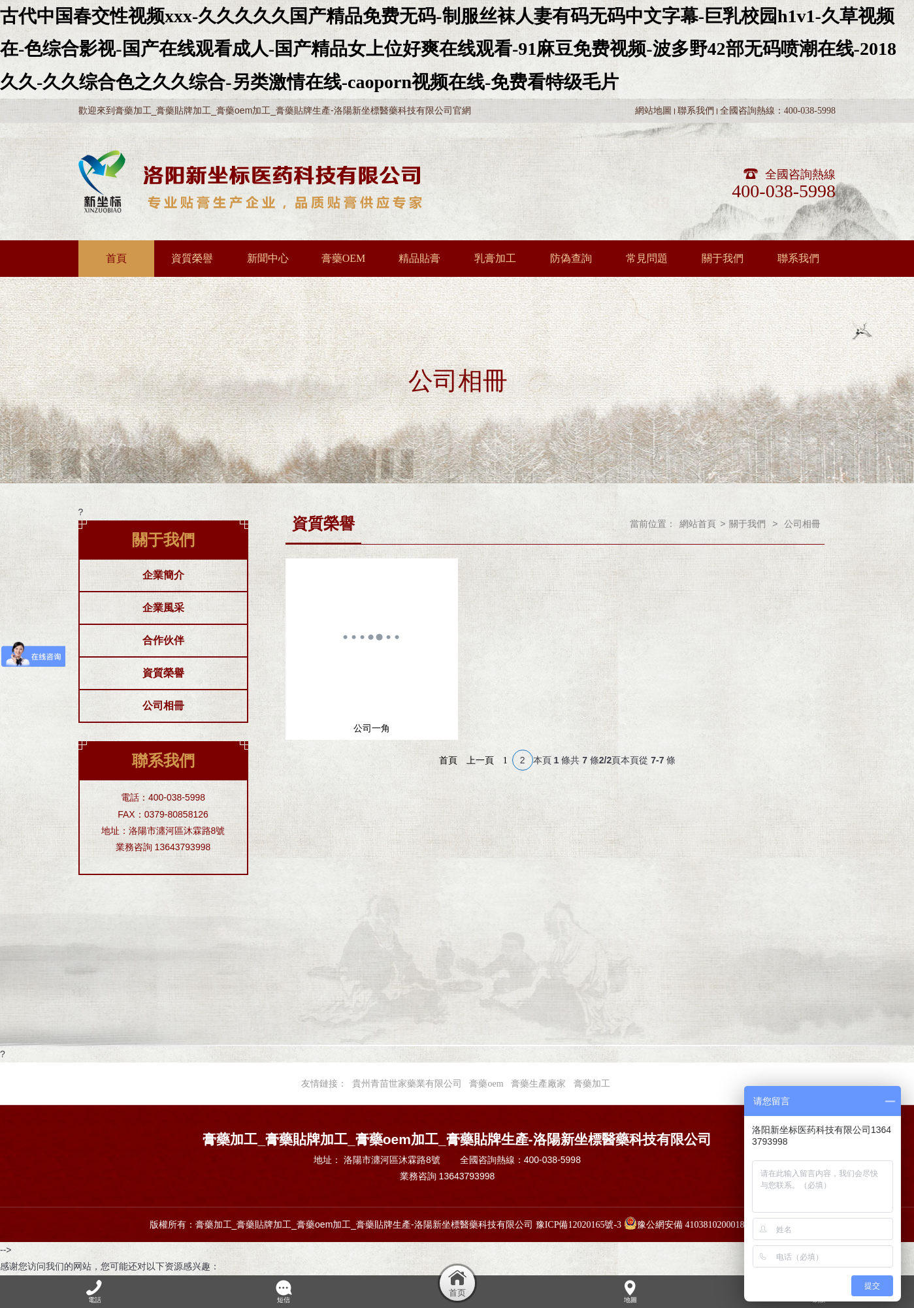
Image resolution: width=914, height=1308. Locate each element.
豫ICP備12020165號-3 (578, 1225)
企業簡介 (163, 575)
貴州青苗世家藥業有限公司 (407, 1084)
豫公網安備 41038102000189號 (691, 1225)
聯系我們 (695, 111)
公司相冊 (163, 705)
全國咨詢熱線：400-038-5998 (778, 111)
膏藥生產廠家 (538, 1084)
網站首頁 (697, 524)
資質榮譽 (163, 672)
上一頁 (480, 760)
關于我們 (747, 524)
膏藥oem (486, 1084)
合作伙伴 (163, 640)
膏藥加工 (592, 1084)
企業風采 (163, 607)
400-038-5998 (784, 191)
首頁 (448, 760)
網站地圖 (653, 111)
